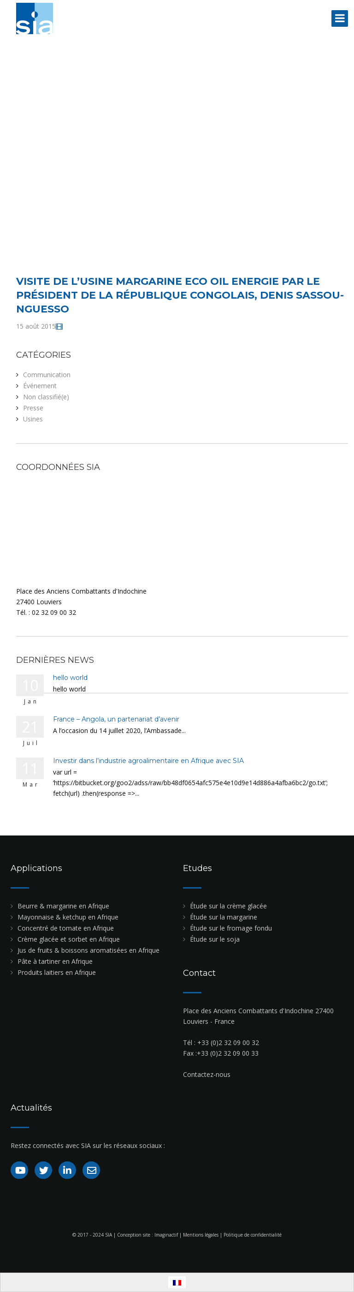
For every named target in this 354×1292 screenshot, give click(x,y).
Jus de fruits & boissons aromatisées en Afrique (88, 950)
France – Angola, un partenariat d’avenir (116, 719)
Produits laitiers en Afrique (57, 972)
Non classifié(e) (46, 396)
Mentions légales (200, 1235)
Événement (40, 385)
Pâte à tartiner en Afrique (55, 961)
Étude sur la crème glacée (228, 905)
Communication (47, 374)
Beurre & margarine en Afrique (63, 905)
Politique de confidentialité (253, 1235)
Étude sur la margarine (223, 917)
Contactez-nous (206, 1074)
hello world (70, 677)
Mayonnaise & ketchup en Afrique (68, 917)
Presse (33, 407)
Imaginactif (166, 1235)
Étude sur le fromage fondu (231, 928)
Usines (33, 419)
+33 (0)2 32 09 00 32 (228, 1042)
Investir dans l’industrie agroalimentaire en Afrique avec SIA (148, 761)
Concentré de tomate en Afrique (66, 928)
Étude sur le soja (215, 939)
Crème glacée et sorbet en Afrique (69, 939)
